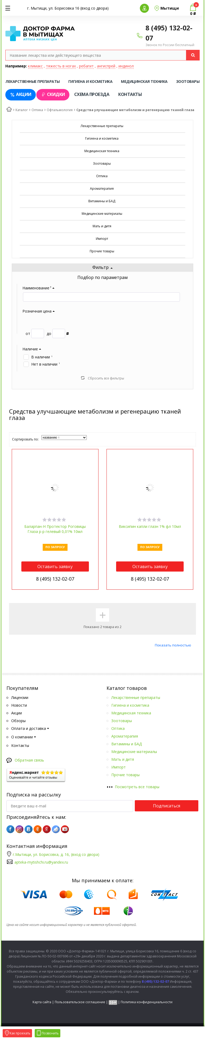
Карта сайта (42, 1002)
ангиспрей (106, 65)
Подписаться (166, 806)
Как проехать (17, 1033)
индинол (126, 65)
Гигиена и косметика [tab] (90, 81)
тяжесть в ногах (61, 65)
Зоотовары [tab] (188, 81)
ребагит (86, 65)
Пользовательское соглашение (80, 1002)
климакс (35, 65)
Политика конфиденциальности (146, 1002)
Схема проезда (91, 94)
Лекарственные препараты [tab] (32, 81)
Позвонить (47, 1033)
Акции (20, 94)
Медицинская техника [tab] (144, 81)
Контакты (130, 94)
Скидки (53, 94)
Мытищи (169, 8)
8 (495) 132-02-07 (55, 579)
